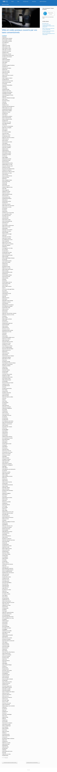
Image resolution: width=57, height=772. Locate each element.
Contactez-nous (25, 1)
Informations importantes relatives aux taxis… (10, 762)
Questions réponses (43, 1)
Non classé (6, 757)
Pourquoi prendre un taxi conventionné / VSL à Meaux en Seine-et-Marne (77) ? (48, 25)
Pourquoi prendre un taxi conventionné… (33, 762)
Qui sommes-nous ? (45, 23)
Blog (18, 1)
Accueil (12, 1)
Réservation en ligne (5, 4)
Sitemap (28, 769)
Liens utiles (34, 1)
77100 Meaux (4, 35)
